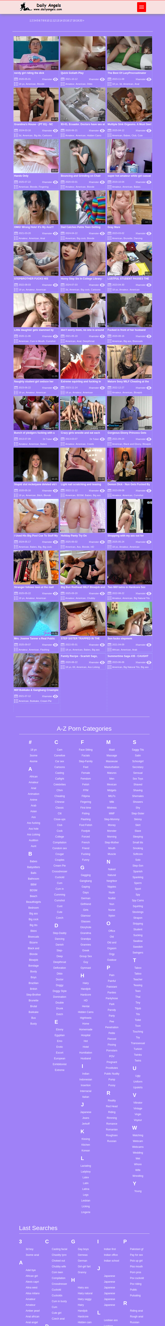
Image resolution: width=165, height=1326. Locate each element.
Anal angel (32, 1162)
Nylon (111, 755)
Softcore (138, 694)
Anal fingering (33, 1185)
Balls (33, 713)
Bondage (33, 805)
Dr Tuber (50, 439)
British (33, 829)
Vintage (138, 948)
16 (67, 20)
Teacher (137, 819)
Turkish (138, 889)
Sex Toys (138, 618)
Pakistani (112, 827)
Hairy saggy (84, 1139)
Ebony (59, 869)
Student (137, 769)
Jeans (85, 958)
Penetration (111, 867)
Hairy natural (85, 1133)
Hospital (85, 875)
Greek (85, 790)
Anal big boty (33, 1174)
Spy (138, 734)
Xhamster (50, 79)
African (34, 616)
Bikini (34, 771)
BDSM (80, 495)
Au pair (30, 1284)
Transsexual (138, 883)
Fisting (85, 653)
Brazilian (33, 823)
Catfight (59, 618)
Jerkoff (86, 964)
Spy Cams (138, 740)
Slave (138, 671)
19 (77, 20)
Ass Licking (33, 674)
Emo (59, 881)
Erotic (59, 887)
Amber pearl (33, 1151)
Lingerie (85, 1052)
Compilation (59, 682)
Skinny (138, 659)
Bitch (39, 495)
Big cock (81, 238)
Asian (33, 651)
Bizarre (33, 782)
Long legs (109, 1218)
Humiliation (85, 892)
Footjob (85, 671)
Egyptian (60, 875)
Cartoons (47, 135)
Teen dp (134, 1280)
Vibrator (137, 942)
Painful (112, 821)
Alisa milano (33, 1133)
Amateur (70, 84)
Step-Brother (33, 834)
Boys (34, 817)
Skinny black (137, 1206)
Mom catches (111, 1251)
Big (39, 547)
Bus (33, 858)
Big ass (127, 341)
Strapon (137, 758)
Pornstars (111, 890)
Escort (59, 892)
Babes (127, 135)
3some (33, 595)
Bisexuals (138, 341)
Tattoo (137, 813)
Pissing (112, 885)
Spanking (138, 717)
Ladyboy (85, 1011)
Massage (112, 595)
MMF (112, 653)
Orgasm (111, 788)
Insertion (86, 925)
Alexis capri (32, 1122)
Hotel (86, 887)
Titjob (138, 848)
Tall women (136, 1274)
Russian (111, 981)
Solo (138, 700)
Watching (138, 975)
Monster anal (111, 1268)
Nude (112, 732)
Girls (86, 750)
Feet (85, 607)
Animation (33, 634)
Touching (138, 871)
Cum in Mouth (37, 341)
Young (138, 1031)
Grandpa (86, 779)
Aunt (33, 686)
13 (57, 20)
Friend (85, 688)
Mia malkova (111, 1245)
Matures (111, 613)
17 (70, 20)
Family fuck (58, 1233)
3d (120, 84)
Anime (33, 640)
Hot (86, 881)
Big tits (37, 135)
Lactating (86, 1006)
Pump (111, 919)
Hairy (86, 823)
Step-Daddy (59, 773)
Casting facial (59, 1089)
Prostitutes (112, 908)
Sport (138, 729)
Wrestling (138, 1016)
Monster (111, 671)
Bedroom (33, 748)
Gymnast (86, 808)
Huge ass (83, 1220)
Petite (111, 873)
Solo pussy (136, 1230)
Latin (86, 1023)
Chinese (59, 642)
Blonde (40, 84)
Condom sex (59, 688)
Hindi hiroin (84, 1180)
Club (133, 135)
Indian (85, 913)
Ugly (138, 916)
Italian (85, 937)
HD (85, 840)
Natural (112, 715)
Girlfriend (86, 744)
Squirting (138, 746)
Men (111, 618)
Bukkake (33, 852)
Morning (111, 676)
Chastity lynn (59, 1095)
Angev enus (32, 1220)
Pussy (111, 925)
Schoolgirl (138, 601)
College (59, 676)
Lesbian (85, 1040)
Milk (112, 642)
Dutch (59, 854)
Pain (111, 815)
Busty (33, 863)
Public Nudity (111, 913)
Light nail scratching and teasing (81, 484)
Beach (33, 736)
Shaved (137, 624)
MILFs (111, 636)
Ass (33, 657)
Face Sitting (85, 590)
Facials (86, 595)
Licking (86, 1046)
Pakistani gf (136, 1089)
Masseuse (112, 601)
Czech (59, 758)
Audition (33, 680)
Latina (85, 1029)
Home (85, 863)
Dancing (138, 238)
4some (33, 601)
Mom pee (109, 1262)
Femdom (86, 618)
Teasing (137, 825)
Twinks (138, 895)
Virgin (138, 954)
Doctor (59, 819)
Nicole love (110, 1318)
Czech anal (58, 1158)
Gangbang (86, 721)
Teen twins (136, 1314)
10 (47, 20)
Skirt (138, 665)
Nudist (111, 738)
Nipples (111, 726)
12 (54, 20)
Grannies (86, 784)
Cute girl (56, 1153)
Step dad (135, 1247)
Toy (138, 877)
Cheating (60, 636)
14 (61, 20)
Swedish (138, 787)
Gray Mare (114, 227)
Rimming (112, 958)
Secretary (137, 607)
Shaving (137, 630)
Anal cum (31, 1180)
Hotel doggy (85, 1214)
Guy (85, 802)
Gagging (85, 715)
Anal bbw (31, 1168)
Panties (111, 832)
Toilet (138, 860)
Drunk (59, 848)
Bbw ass (30, 1316)
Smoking (138, 688)
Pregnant (112, 902)
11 (51, 20)
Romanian (112, 969)
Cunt (59, 746)
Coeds (90, 444)
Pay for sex (136, 1095)
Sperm (138, 723)
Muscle (112, 694)
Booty (33, 811)
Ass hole (33, 669)
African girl (32, 1116)
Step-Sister (137, 653)
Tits (138, 854)
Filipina (86, 636)
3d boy (30, 1089)
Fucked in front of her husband (127, 330)
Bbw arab (31, 1311)
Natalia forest (111, 1312)
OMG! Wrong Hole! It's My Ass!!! (34, 227)
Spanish (137, 711)
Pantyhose (112, 838)
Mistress (112, 647)
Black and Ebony (132, 444)
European (59, 898)
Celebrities (59, 624)
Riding (111, 952)
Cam (59, 590)
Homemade (85, 869)
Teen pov (135, 1309)
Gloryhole (85, 767)
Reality (112, 940)
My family (109, 1285)
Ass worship (33, 1272)
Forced (86, 676)
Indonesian (85, 919)
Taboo (137, 808)
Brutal (33, 846)
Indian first (110, 1089)
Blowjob (138, 392)
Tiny (138, 842)
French (86, 682)
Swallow (138, 781)
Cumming (59, 734)
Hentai (86, 846)
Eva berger (58, 1218)
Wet (138, 998)
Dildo (89, 84)
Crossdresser (59, 711)
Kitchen (85, 985)
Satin (138, 595)
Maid (112, 590)
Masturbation (111, 607)
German (85, 738)
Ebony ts (57, 1206)
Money (112, 665)
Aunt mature (33, 1290)
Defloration (59, 808)
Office (111, 771)
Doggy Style (60, 831)
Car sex (59, 601)
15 (64, 20)
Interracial (86, 931)
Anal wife (31, 1214)
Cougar (59, 694)
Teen (138, 831)
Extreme (59, 910)
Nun (111, 744)
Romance (111, 964)
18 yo (21, 84)
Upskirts (137, 927)
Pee (112, 861)
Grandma (85, 773)
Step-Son (138, 705)
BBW (34, 724)
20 (80, 20)
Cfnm (60, 630)
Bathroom (33, 719)
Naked (112, 709)
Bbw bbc (31, 1322)
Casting (59, 613)
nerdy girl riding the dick (29, 73)
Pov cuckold (137, 1118)
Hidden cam (85, 1162)
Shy (138, 647)
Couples (59, 700)
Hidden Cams (94, 135)
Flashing (85, 659)
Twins (137, 900)
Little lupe (109, 1206)
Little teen (109, 1212)
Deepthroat (88, 341)
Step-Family (86, 601)
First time (85, 647)
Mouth (111, 688)
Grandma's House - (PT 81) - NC (33, 124)
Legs (86, 1035)
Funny (85, 700)
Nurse (111, 750)
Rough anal (136, 1156)
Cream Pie (59, 705)
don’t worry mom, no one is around (82, 330)
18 (74, 20)
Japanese (85, 952)
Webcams (138, 987)
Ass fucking (33, 663)
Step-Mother (112, 682)
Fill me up (57, 1245)
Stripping (138, 763)
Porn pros (135, 1112)
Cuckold (59, 717)
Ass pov (30, 1266)
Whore (138, 1004)
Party (112, 856)
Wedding (138, 993)
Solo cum (135, 1224)
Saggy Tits (138, 590)
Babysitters (33, 707)
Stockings (138, 752)
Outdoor (111, 800)
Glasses (85, 761)
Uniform (137, 921)
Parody (112, 850)
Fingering (44, 187)
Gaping (86, 726)
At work (30, 1278)
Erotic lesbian (59, 1212)
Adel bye (31, 1110)
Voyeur (138, 960)
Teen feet (135, 1285)
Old (112, 777)
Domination (59, 837)
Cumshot (50, 341)
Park (112, 844)
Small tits (138, 682)
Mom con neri (112, 1256)
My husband (111, 1297)
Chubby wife (59, 1106)
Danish (60, 784)
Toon (138, 866)
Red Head (112, 946)
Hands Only (21, 175)
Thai (137, 837)
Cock (60, 671)
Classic (59, 647)
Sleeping (138, 676)
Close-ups (60, 659)
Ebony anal (58, 1201)
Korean (86, 990)
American (31, 84)
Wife (138, 1010)
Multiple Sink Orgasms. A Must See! (129, 124)
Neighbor (112, 721)
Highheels (85, 858)
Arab (33, 645)
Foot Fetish (85, 665)
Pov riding (135, 1124)
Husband (86, 898)
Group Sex (85, 796)
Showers (138, 642)
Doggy (59, 825)
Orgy (112, 794)
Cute (140, 135)
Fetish (85, 624)
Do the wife (58, 1180)
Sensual (137, 613)
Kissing (86, 979)
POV (112, 896)
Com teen (57, 1112)
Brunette (128, 238)
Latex (85, 1017)
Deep (60, 796)
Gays (86, 732)
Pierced (111, 879)
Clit (59, 653)
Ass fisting (32, 1261)
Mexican (112, 624)
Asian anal (32, 1237)
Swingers (138, 792)
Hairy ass (83, 1127)
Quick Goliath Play (72, 73)
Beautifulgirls (33, 742)
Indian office (111, 1095)
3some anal (32, 1095)
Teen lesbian (137, 1297)
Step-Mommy (111, 659)
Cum (59, 723)
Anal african (32, 1156)
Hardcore (85, 834)
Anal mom (31, 1191)
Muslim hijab (111, 1280)
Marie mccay (111, 1233)
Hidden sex (84, 1174)
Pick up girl (136, 1100)
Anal (136, 84)
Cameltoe (59, 595)
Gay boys (83, 1089)
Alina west (32, 1127)
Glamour (86, 755)
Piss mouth (136, 1106)
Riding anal (136, 1151)
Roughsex (112, 975)
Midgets (111, 630)
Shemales (138, 636)
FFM (86, 630)
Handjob (86, 829)
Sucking (137, 775)
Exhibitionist (60, 904)
